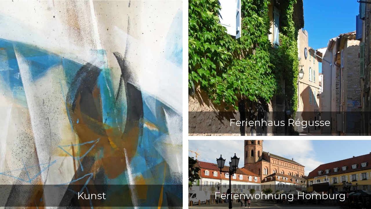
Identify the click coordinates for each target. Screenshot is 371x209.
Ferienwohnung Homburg (280, 196)
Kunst (91, 196)
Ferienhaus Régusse (279, 122)
